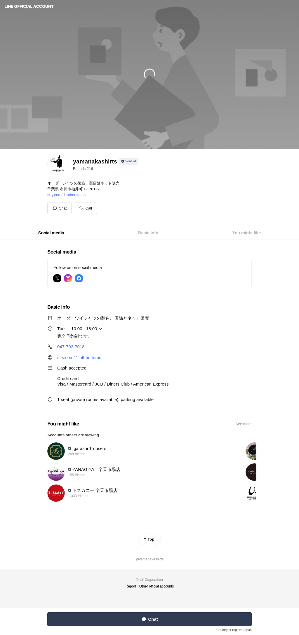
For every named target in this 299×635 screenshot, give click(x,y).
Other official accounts (156, 586)
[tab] (51, 233)
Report (131, 586)
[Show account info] (128, 161)
